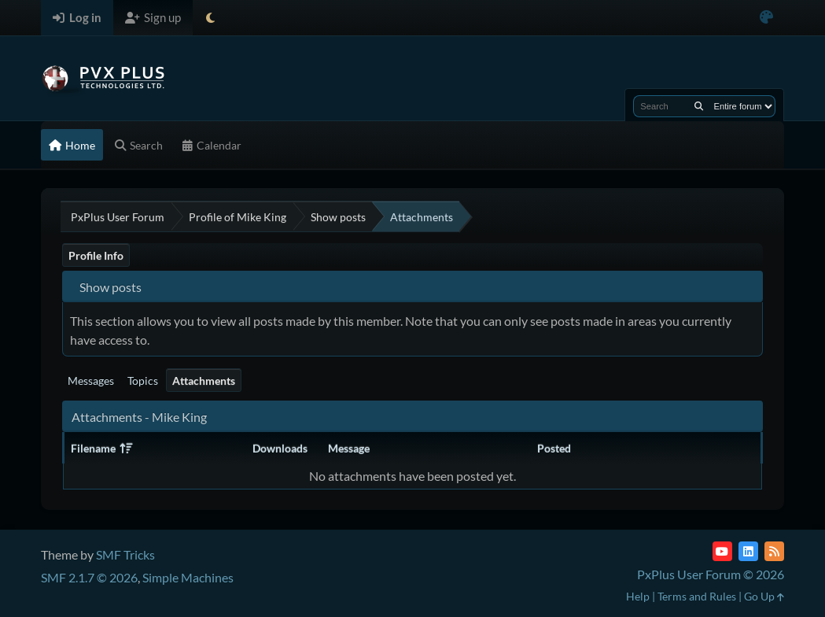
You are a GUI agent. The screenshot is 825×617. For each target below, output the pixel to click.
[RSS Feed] (774, 551)
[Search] (699, 106)
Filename (101, 448)
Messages (91, 380)
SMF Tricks (125, 554)
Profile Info (95, 255)
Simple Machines (188, 577)
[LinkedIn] (748, 551)
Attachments (203, 380)
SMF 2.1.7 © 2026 (89, 577)
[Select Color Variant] (766, 17)
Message (349, 448)
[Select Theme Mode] (210, 17)
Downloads (280, 448)
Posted (554, 448)
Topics (142, 380)
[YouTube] (722, 551)
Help (638, 596)
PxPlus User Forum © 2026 (710, 574)
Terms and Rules (696, 596)
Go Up (764, 596)
